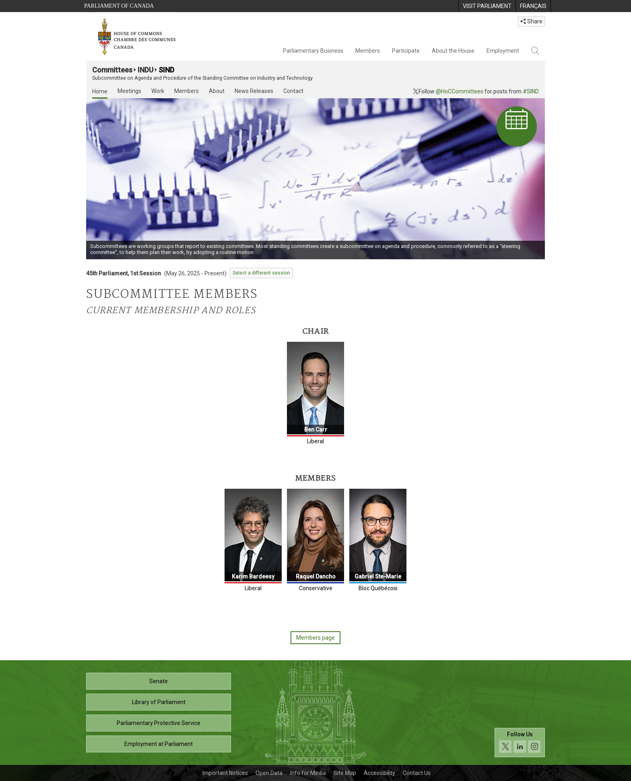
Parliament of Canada (119, 6)
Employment (503, 51)
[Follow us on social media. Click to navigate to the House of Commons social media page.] (520, 742)
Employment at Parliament (158, 744)
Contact (293, 91)
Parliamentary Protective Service (158, 723)
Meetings (129, 91)
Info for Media (308, 773)
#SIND (531, 91)
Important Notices (225, 773)
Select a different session (261, 273)
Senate (158, 681)
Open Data (269, 773)
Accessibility (379, 773)
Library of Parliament (159, 702)
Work (157, 91)
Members (367, 51)
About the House (453, 51)
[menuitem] (487, 6)
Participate (406, 51)
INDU (145, 70)
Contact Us (417, 773)
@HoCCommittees (459, 91)
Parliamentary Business (313, 51)
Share (531, 21)
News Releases (254, 91)
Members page (315, 637)
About (217, 91)
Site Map (345, 773)
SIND (166, 70)
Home (99, 91)
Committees (112, 70)
